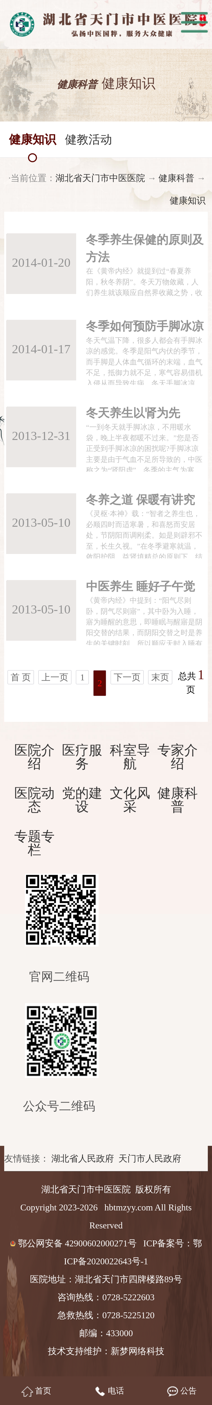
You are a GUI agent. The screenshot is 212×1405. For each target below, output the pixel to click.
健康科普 (173, 178)
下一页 (127, 677)
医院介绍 (34, 756)
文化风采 (130, 799)
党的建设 (82, 799)
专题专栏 (34, 843)
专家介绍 (177, 756)
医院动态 (34, 799)
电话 (109, 1391)
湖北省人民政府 (82, 1158)
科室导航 (130, 756)
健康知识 (184, 200)
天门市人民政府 (149, 1158)
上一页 (54, 677)
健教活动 (88, 138)
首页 (36, 1391)
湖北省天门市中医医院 (96, 178)
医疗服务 (82, 756)
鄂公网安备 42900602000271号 (74, 1243)
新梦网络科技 (137, 1351)
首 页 (21, 677)
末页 (160, 677)
